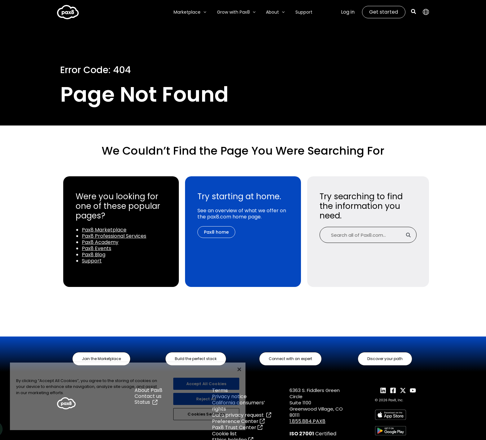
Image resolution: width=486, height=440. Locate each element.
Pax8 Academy (100, 242)
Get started (383, 11)
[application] (206, 12)
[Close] (239, 369)
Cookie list (224, 433)
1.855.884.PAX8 (307, 421)
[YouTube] (413, 390)
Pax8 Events (96, 248)
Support (92, 260)
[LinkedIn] (383, 390)
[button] (101, 359)
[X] (403, 390)
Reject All (206, 399)
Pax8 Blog (93, 254)
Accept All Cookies (206, 384)
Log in (348, 11)
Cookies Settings (206, 414)
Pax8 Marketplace (104, 229)
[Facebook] (393, 390)
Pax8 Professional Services (114, 236)
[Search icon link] (414, 12)
